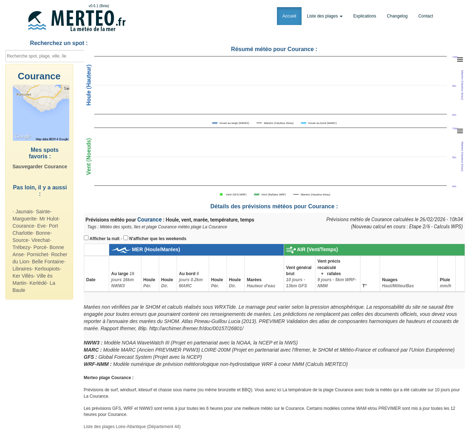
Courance (23, 226)
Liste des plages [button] (325, 16)
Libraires (22, 269)
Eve (41, 226)
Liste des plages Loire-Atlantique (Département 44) (132, 426)
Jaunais (24, 211)
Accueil (289, 16)
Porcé (40, 247)
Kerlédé (37, 283)
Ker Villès (23, 276)
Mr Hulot (48, 219)
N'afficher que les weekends (157, 238)
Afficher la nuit (105, 238)
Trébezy (21, 247)
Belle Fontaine (48, 261)
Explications (364, 16)
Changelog (397, 16)
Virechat (40, 240)
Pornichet (37, 254)
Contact (425, 16)
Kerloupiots (47, 269)
